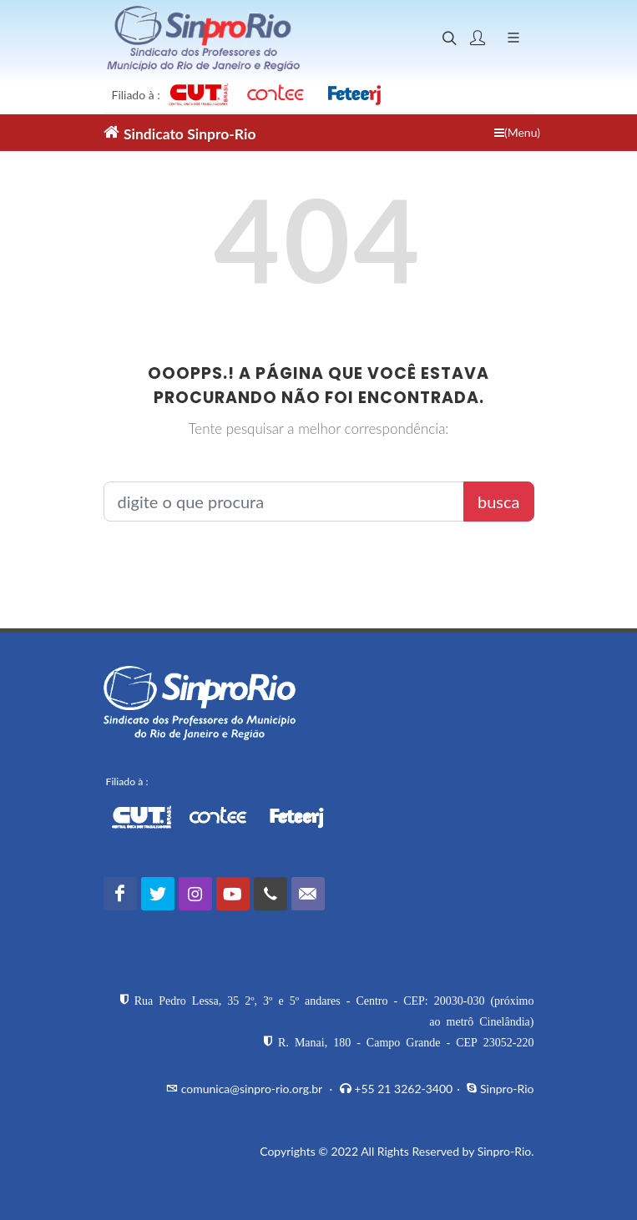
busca (499, 502)
